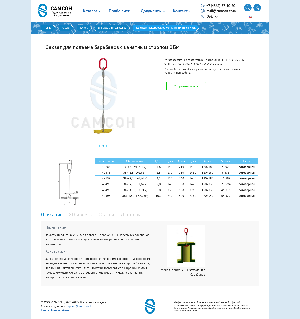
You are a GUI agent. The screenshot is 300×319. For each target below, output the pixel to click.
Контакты (181, 10)
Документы (151, 11)
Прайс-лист (119, 10)
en (252, 16)
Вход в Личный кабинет (55, 310)
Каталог (90, 11)
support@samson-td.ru (80, 306)
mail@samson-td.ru (221, 11)
